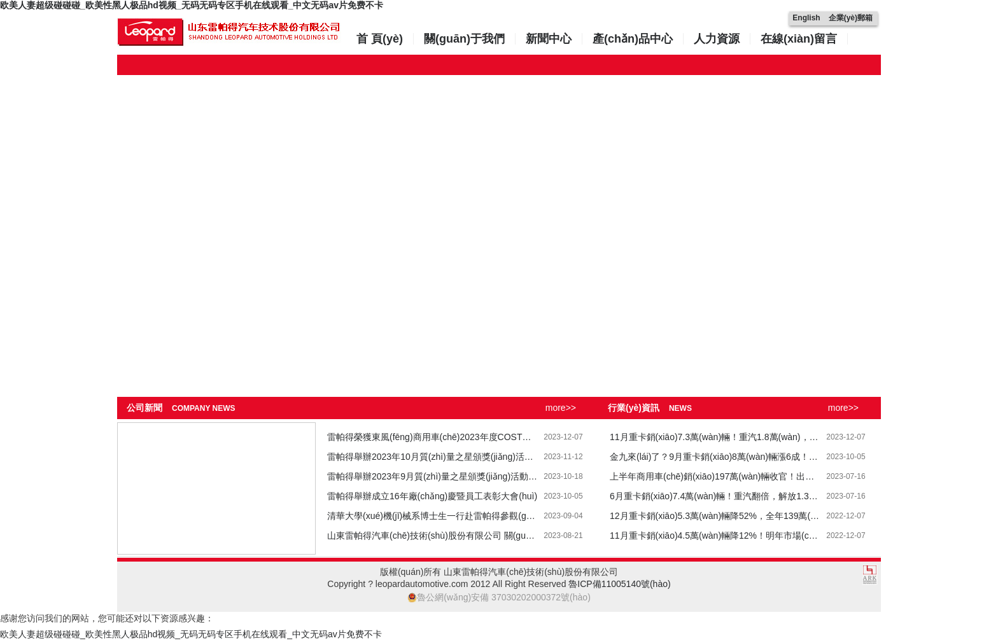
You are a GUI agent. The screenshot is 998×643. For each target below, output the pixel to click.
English (806, 17)
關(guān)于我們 (464, 38)
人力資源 (717, 38)
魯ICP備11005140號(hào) (619, 584)
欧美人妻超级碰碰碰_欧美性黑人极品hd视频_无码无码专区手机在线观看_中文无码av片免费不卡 (191, 5)
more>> (560, 408)
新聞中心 (549, 38)
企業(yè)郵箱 (851, 17)
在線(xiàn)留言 (799, 38)
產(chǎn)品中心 (633, 38)
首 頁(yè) (379, 38)
